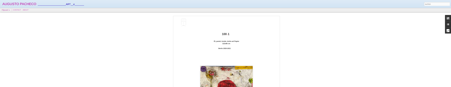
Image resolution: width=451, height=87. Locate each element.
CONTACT (17, 10)
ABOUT (25, 10)
